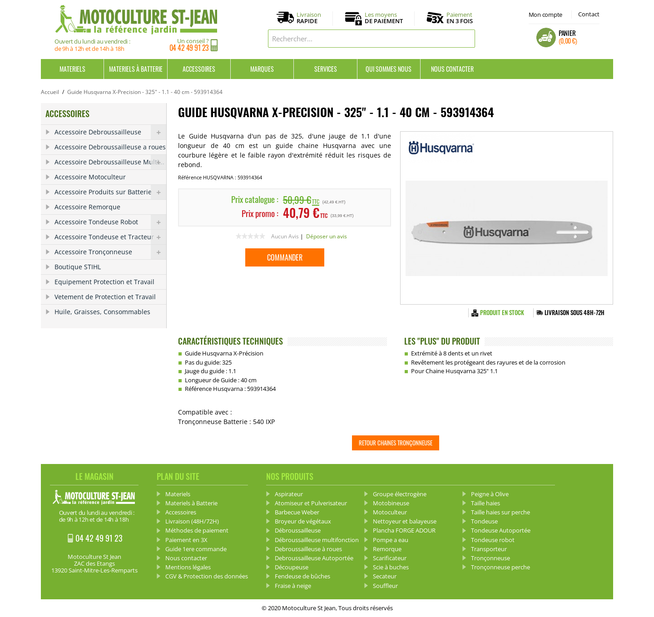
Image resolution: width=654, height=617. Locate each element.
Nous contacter (452, 69)
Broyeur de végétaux (303, 521)
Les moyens (384, 18)
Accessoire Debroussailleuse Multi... (110, 162)
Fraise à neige (293, 586)
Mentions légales (188, 567)
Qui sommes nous (388, 69)
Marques (262, 69)
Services (325, 69)
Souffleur (385, 586)
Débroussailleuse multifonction (317, 540)
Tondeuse (484, 521)
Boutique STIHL (77, 266)
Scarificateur (389, 558)
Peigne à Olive (490, 494)
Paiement (459, 17)
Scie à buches (391, 567)
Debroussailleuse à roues (308, 549)
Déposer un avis (326, 236)
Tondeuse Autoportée (500, 530)
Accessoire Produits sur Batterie (110, 192)
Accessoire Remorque (87, 206)
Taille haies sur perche (500, 512)
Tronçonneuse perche (500, 567)
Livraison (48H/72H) (192, 521)
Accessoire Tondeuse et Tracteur (110, 237)
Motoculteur (390, 512)
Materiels (72, 69)
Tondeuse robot (493, 540)
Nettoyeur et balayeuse (404, 521)
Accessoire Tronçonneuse (110, 252)
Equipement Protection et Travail (104, 281)
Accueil (50, 92)
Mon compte (545, 14)
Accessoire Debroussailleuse (110, 132)
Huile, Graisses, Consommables (102, 311)
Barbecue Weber (297, 512)
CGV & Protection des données (206, 576)
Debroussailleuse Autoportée (314, 558)
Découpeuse (291, 567)
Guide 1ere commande (196, 549)
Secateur (384, 576)
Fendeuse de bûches (302, 576)
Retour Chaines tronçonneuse (395, 442)
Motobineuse (391, 503)
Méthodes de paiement (196, 530)
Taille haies (485, 503)
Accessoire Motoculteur (90, 177)
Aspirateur (289, 494)
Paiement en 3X (186, 540)
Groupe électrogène (399, 494)
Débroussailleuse (298, 530)
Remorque (387, 549)
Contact (589, 14)
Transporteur (489, 549)
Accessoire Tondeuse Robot (110, 222)
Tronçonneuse (490, 558)
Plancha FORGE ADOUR (404, 530)
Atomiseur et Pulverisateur (311, 503)
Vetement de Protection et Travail (105, 296)
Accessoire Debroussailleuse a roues (110, 147)
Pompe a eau (390, 540)
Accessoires (199, 69)
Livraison (309, 18)
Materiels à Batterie (136, 69)
